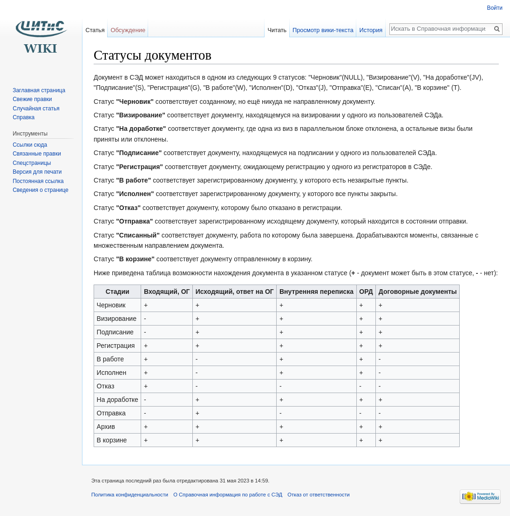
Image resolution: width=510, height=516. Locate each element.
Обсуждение (127, 30)
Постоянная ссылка (38, 181)
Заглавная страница (39, 90)
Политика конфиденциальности (129, 494)
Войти (495, 8)
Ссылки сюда (30, 145)
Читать (276, 30)
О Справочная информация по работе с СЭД (227, 494)
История (371, 30)
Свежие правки (32, 99)
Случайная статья (36, 108)
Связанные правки (37, 153)
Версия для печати (37, 172)
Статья (94, 30)
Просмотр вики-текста (323, 30)
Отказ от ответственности (318, 494)
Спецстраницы (32, 163)
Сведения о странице (40, 190)
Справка (23, 117)
